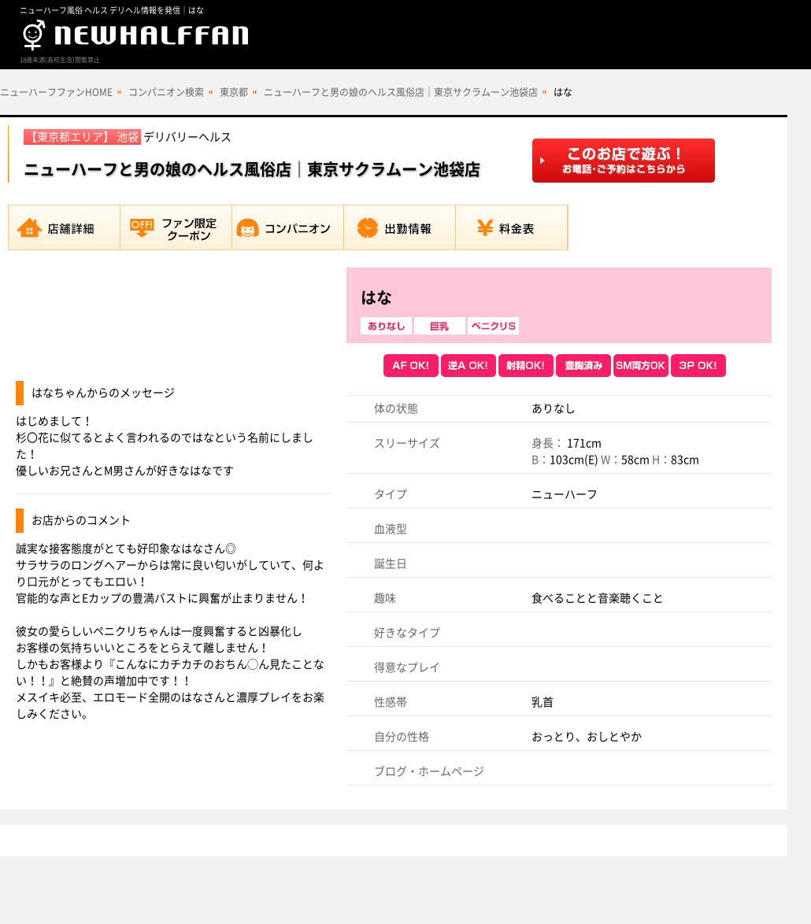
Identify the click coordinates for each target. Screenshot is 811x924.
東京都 (234, 92)
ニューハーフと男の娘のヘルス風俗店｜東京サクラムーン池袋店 (401, 92)
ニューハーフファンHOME (56, 92)
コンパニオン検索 (166, 92)
